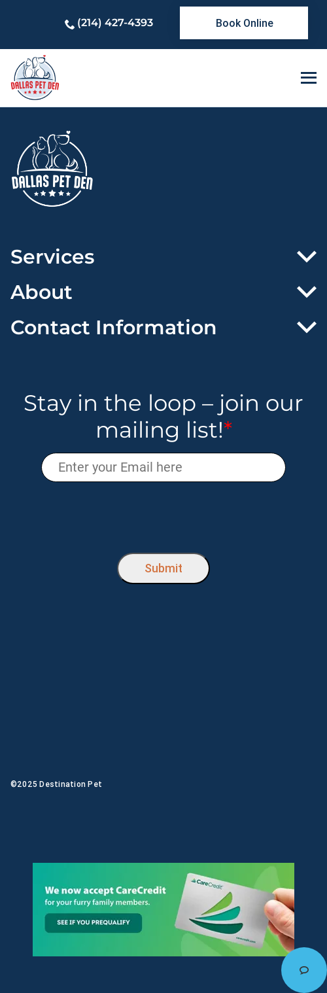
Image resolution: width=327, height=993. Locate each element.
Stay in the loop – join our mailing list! (163, 417)
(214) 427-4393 (115, 22)
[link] (244, 23)
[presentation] (163, 514)
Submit (163, 568)
